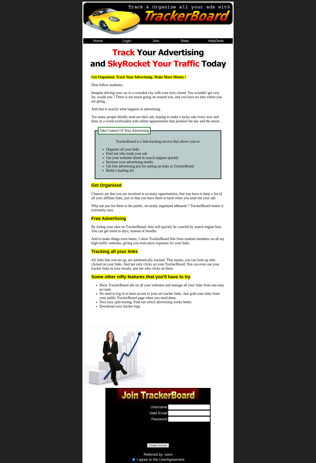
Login (126, 41)
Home (98, 41)
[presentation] (136, 430)
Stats (185, 41)
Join (156, 41)
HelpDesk (216, 41)
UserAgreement (171, 460)
